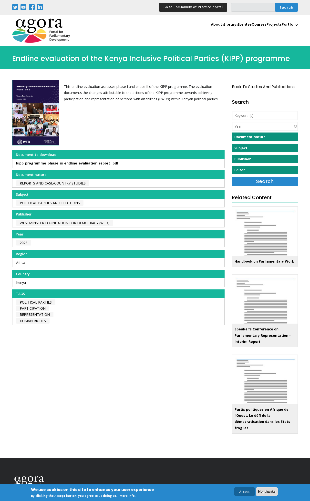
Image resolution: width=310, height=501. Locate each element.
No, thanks (267, 492)
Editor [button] (239, 170)
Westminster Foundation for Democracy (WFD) (64, 223)
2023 (24, 242)
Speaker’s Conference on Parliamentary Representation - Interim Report (263, 335)
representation (35, 314)
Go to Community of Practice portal (193, 7)
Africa (20, 262)
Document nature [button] (250, 136)
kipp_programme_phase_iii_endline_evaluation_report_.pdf (67, 163)
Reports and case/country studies (53, 183)
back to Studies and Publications (263, 87)
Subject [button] (241, 148)
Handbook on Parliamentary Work (264, 261)
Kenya (21, 282)
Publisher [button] (242, 159)
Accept (244, 492)
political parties (36, 302)
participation (33, 308)
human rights (33, 320)
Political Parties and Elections (50, 203)
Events (227, 30)
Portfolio (287, 30)
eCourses (246, 30)
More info (127, 496)
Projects (267, 30)
